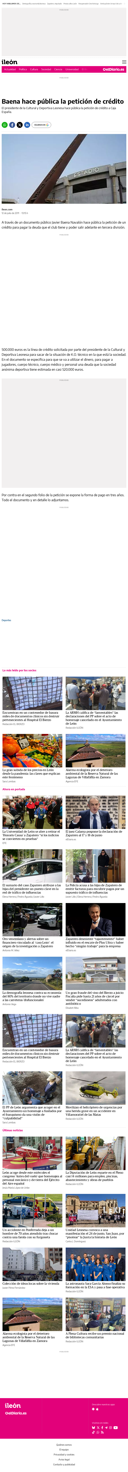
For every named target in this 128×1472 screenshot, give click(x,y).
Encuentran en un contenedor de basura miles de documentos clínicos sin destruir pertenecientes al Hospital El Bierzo (31, 716)
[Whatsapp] (5, 125)
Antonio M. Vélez (10, 950)
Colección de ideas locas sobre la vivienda (30, 1283)
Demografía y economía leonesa (34, 4)
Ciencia (58, 69)
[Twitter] (20, 125)
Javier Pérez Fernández (13, 1287)
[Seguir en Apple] (97, 1409)
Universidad (72, 69)
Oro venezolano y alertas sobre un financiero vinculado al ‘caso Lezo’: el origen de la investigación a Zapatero (28, 942)
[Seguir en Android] (93, 1409)
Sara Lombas (9, 781)
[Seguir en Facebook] (102, 1427)
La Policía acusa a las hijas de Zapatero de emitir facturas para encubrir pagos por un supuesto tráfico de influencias (95, 889)
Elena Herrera (9, 896)
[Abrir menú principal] (124, 61)
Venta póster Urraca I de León (111, 4)
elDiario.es (71, 839)
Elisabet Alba (72, 1007)
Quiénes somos (64, 1444)
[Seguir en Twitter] (98, 1427)
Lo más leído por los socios (19, 670)
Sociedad (46, 69)
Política (23, 69)
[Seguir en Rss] (102, 1432)
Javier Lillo (39, 896)
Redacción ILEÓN (74, 727)
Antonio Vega (9, 1004)
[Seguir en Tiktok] (93, 1432)
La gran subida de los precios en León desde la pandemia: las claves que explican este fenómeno (31, 773)
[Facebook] (12, 125)
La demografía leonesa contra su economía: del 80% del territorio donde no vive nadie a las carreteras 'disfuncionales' (32, 996)
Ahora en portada (13, 789)
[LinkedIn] (27, 125)
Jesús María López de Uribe (16, 1187)
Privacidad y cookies (64, 1454)
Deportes (6, 620)
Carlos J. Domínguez (76, 1241)
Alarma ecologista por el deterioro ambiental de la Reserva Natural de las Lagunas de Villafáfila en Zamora (92, 773)
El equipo (64, 1449)
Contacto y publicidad (64, 1464)
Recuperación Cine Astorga (88, 4)
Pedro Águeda (25, 896)
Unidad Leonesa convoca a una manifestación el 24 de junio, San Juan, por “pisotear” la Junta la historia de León (95, 1233)
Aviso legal (64, 1459)
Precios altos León (70, 4)
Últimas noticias (12, 1130)
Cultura (34, 69)
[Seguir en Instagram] (110, 1427)
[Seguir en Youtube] (116, 1427)
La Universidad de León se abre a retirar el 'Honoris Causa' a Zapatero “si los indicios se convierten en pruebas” (31, 835)
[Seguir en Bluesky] (93, 1427)
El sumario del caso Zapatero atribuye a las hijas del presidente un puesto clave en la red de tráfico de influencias (31, 889)
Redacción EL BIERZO (13, 724)
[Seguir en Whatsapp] (98, 1432)
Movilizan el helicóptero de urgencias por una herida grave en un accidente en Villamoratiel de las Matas (94, 1111)
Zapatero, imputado (54, 4)
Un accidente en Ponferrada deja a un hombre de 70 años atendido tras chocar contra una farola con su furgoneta (30, 1233)
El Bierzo (86, 69)
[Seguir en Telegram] (106, 1427)
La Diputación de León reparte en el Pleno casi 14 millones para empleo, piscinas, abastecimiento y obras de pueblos (94, 1176)
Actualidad (10, 69)
